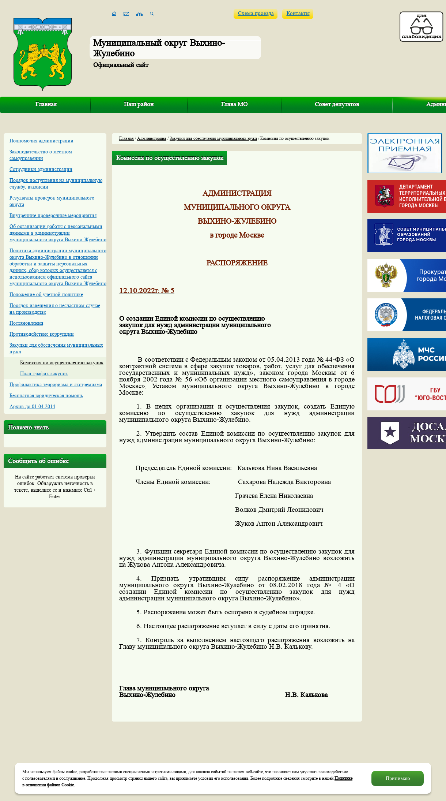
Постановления (26, 323)
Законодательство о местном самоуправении (41, 155)
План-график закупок (44, 373)
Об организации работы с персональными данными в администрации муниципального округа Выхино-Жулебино (58, 232)
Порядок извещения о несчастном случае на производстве (55, 308)
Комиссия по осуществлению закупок (61, 362)
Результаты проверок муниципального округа (52, 201)
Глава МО (234, 104)
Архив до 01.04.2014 (32, 406)
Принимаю (398, 778)
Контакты (298, 13)
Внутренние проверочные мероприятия (53, 215)
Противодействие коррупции (42, 334)
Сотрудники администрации (41, 169)
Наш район (139, 104)
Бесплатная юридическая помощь (46, 395)
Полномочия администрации (41, 141)
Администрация (151, 138)
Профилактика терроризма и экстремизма (56, 384)
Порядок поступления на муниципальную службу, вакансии (56, 183)
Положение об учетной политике (46, 294)
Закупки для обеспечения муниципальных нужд (56, 348)
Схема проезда (256, 13)
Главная (46, 104)
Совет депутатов (337, 104)
